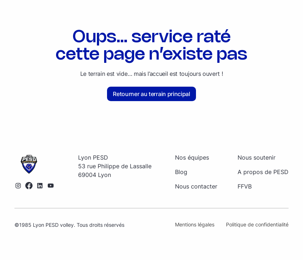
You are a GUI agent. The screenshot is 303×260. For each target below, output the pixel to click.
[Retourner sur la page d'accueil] (34, 164)
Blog (181, 172)
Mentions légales (194, 224)
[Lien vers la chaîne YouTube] (50, 185)
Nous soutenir (257, 157)
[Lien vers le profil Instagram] (18, 185)
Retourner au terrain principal (151, 94)
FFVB (245, 186)
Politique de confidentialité (257, 224)
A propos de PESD (263, 172)
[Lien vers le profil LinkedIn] (39, 185)
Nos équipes (192, 157)
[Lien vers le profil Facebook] (29, 185)
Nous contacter (196, 186)
